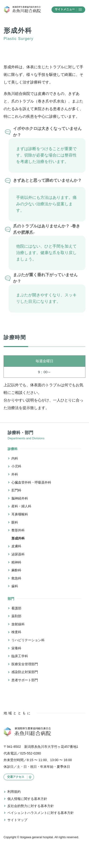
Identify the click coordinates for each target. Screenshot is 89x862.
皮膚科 (16, 546)
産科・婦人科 (21, 506)
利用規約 (14, 791)
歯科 (14, 586)
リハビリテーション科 (28, 640)
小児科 (16, 466)
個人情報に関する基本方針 (27, 799)
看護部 (16, 608)
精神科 (16, 562)
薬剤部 (16, 616)
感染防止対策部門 (24, 672)
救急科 (16, 578)
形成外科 (18, 538)
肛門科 (16, 490)
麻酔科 (16, 570)
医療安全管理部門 (24, 664)
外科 (14, 474)
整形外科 (18, 530)
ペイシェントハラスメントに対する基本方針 (40, 813)
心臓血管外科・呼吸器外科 (31, 482)
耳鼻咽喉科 (19, 514)
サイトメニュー (68, 9)
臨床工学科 (19, 656)
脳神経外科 (19, 498)
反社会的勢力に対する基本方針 (30, 806)
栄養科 (16, 648)
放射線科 (18, 624)
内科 (14, 458)
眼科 (14, 522)
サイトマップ (17, 820)
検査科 (16, 632)
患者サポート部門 (24, 680)
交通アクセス (15, 776)
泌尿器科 (18, 554)
